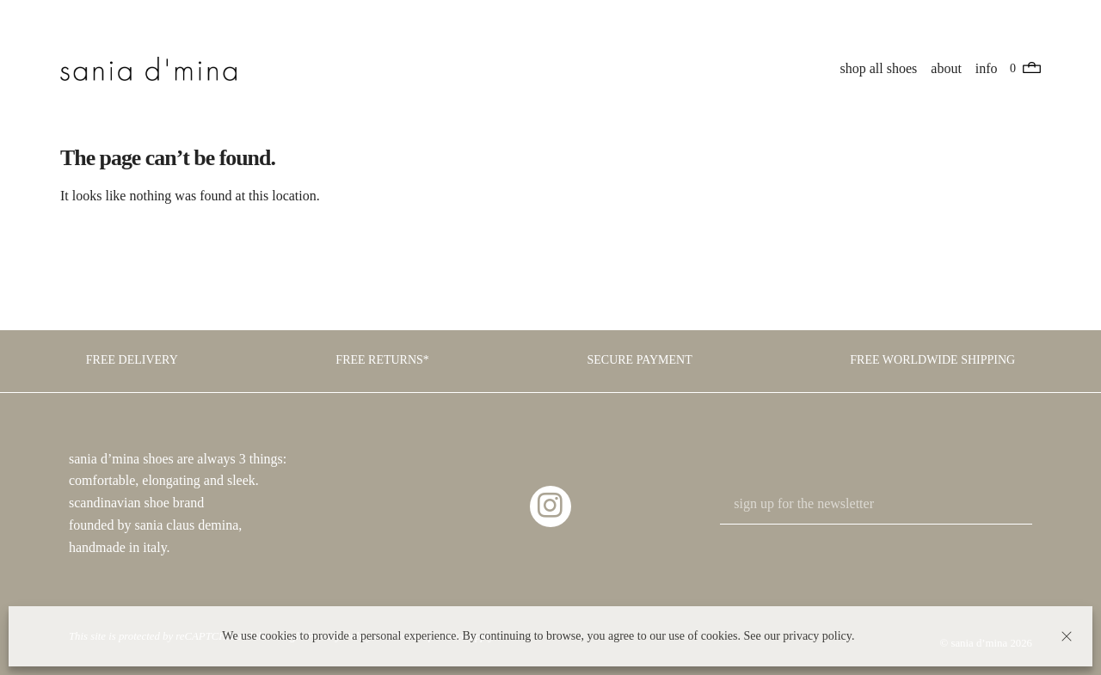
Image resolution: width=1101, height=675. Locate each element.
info (986, 68)
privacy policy (817, 635)
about (946, 68)
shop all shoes (879, 68)
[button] (1066, 636)
